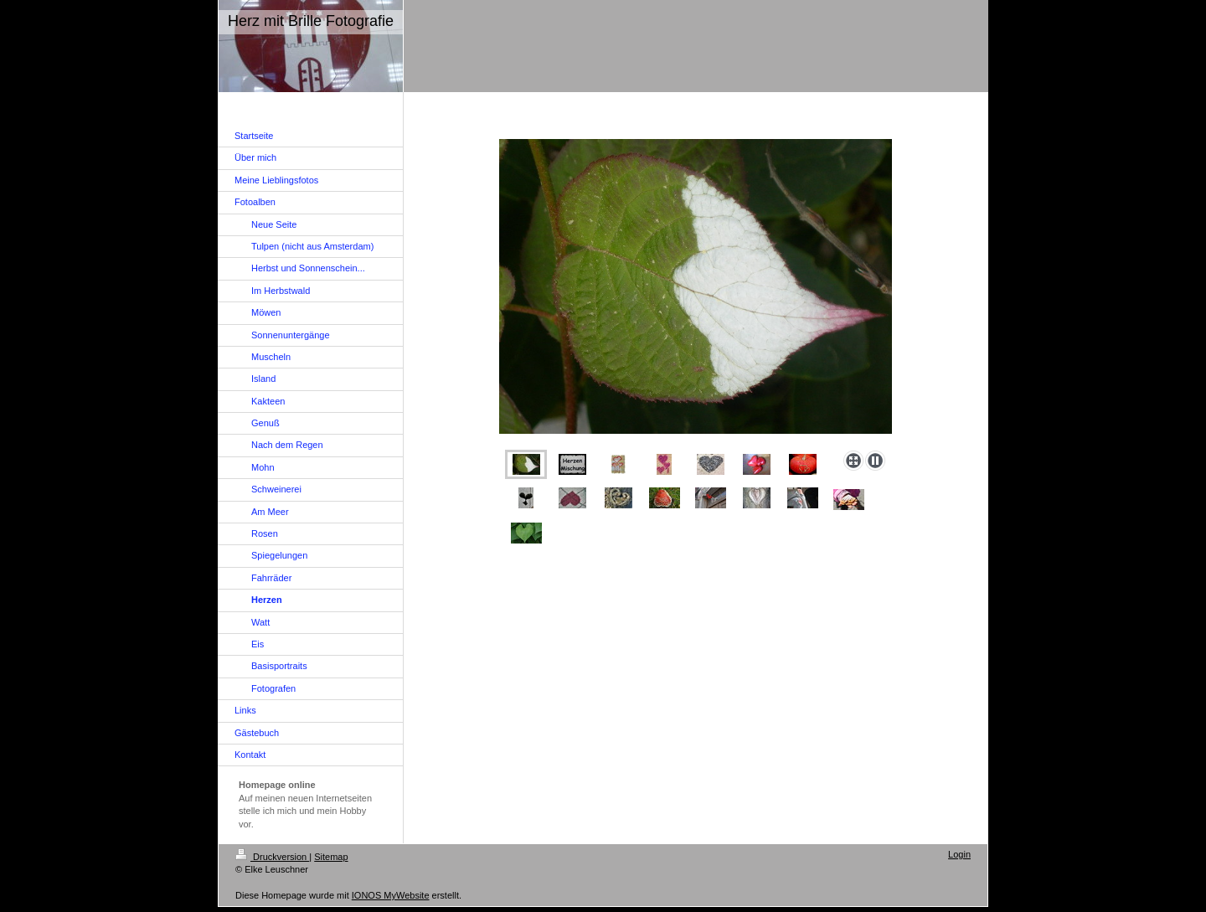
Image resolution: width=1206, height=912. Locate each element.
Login (959, 854)
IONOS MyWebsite (391, 895)
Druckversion (272, 857)
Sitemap (331, 857)
